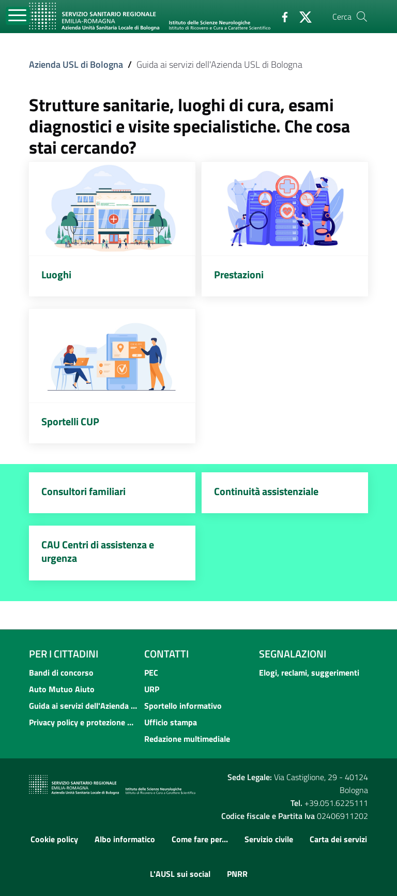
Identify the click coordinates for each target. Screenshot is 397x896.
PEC (151, 672)
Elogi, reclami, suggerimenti (309, 672)
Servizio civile (269, 839)
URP (151, 689)
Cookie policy (54, 839)
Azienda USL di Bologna (76, 64)
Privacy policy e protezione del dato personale (83, 722)
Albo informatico (125, 839)
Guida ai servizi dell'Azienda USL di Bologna (83, 705)
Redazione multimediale (187, 739)
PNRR (237, 874)
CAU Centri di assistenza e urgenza (97, 551)
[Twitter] (301, 16)
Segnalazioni (292, 654)
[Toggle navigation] (18, 16)
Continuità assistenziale (266, 491)
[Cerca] (362, 16)
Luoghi (56, 274)
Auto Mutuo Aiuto (62, 689)
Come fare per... (200, 839)
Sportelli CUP (70, 421)
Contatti (166, 654)
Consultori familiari (83, 491)
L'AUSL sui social (180, 874)
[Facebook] (280, 16)
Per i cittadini (63, 654)
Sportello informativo (183, 705)
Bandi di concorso (61, 672)
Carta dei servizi (338, 839)
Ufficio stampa (170, 722)
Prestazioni (239, 274)
